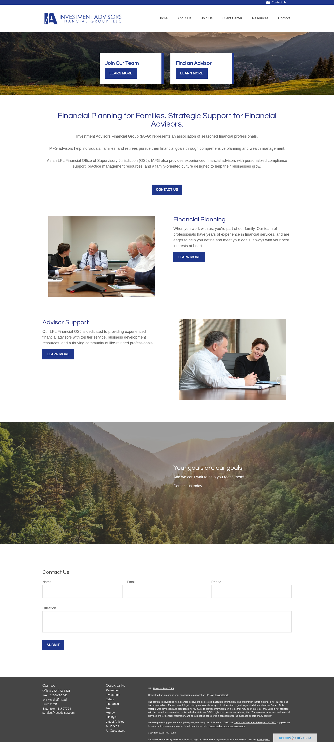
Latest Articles (115, 721)
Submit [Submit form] (53, 645)
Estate (110, 699)
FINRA (260, 739)
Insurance (112, 703)
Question (49, 608)
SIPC (267, 739)
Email (131, 582)
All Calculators (115, 730)
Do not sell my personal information (227, 726)
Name (47, 582)
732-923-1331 (61, 690)
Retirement (113, 690)
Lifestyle (111, 717)
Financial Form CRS (163, 688)
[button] (163, 18)
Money (110, 712)
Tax (108, 708)
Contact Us (276, 2)
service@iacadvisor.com (58, 712)
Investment (113, 694)
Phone (216, 582)
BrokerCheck (222, 695)
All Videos (112, 726)
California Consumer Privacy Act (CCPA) (255, 722)
